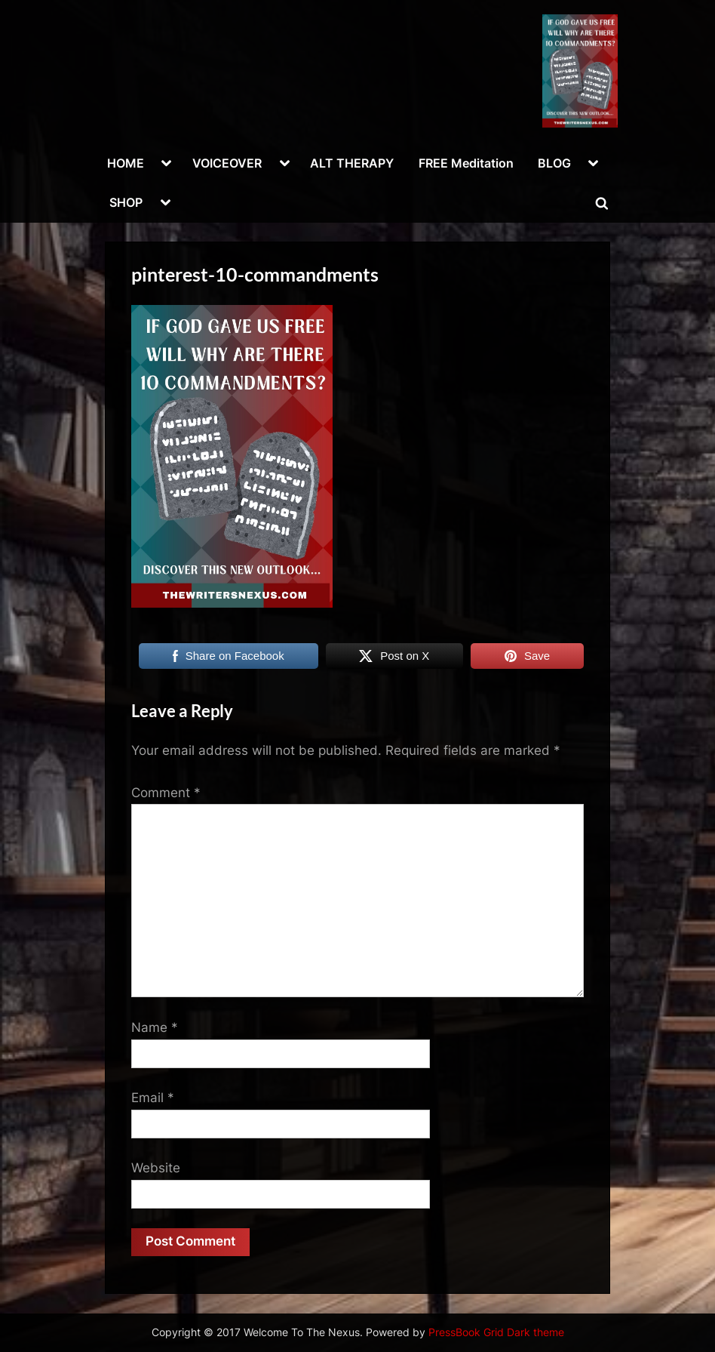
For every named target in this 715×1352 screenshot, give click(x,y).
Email (152, 1097)
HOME (125, 163)
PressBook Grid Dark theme (496, 1332)
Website (155, 1167)
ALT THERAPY (352, 163)
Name (154, 1027)
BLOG (554, 163)
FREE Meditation (466, 163)
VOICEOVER (227, 163)
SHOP (126, 202)
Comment (166, 792)
